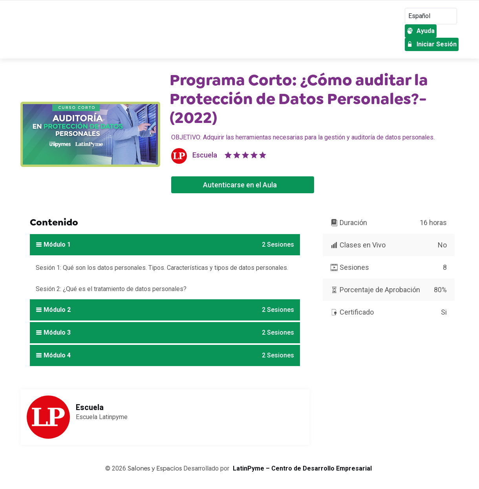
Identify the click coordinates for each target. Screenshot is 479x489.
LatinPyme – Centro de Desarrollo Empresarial (302, 468)
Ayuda (421, 31)
